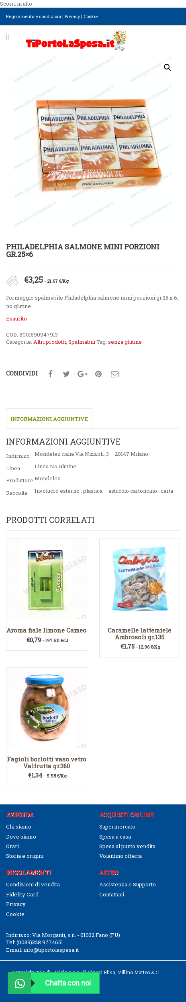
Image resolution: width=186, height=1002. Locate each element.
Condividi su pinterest (98, 374)
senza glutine (125, 341)
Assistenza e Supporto (127, 884)
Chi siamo (18, 826)
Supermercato (117, 826)
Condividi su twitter (66, 374)
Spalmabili (81, 341)
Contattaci (111, 894)
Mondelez (48, 478)
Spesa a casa (115, 836)
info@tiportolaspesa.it (51, 949)
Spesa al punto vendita (127, 846)
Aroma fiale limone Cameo (46, 630)
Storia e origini (24, 855)
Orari (12, 846)
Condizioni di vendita (33, 884)
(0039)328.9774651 (39, 942)
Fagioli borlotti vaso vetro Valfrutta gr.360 (46, 762)
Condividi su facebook (50, 374)
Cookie (91, 16)
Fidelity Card (22, 894)
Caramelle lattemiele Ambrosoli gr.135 (139, 633)
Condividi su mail (114, 374)
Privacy (72, 16)
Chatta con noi (50, 983)
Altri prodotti (49, 341)
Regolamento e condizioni (33, 16)
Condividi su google (82, 374)
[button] (167, 67)
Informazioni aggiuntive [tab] (49, 418)
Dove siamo (21, 836)
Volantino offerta (120, 855)
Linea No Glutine (55, 466)
